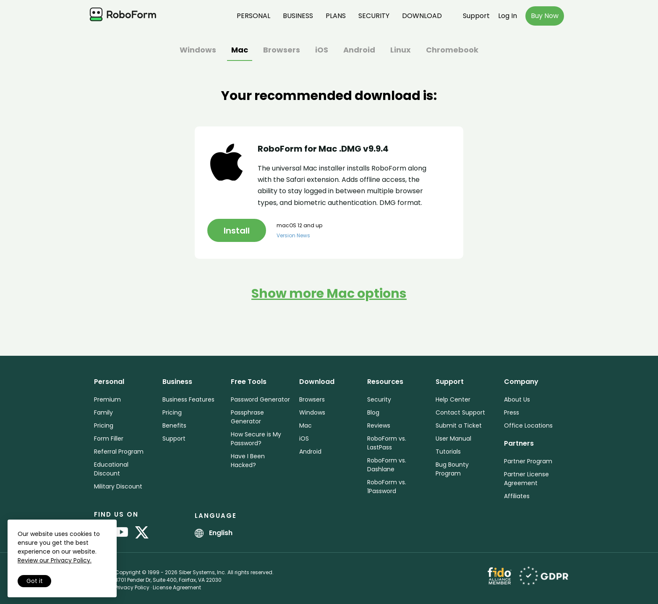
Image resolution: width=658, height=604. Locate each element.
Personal (253, 16)
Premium (107, 399)
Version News (293, 235)
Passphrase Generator (247, 416)
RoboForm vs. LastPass (386, 443)
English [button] (213, 533)
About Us (517, 399)
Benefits (174, 425)
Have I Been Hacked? (248, 460)
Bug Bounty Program (452, 469)
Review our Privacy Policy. (54, 560)
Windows (198, 50)
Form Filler (108, 438)
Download (422, 16)
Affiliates (517, 496)
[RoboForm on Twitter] (142, 533)
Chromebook (452, 50)
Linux (400, 50)
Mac (239, 50)
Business (298, 16)
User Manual (453, 438)
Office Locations (528, 425)
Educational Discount (111, 469)
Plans (336, 16)
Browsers (281, 50)
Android (359, 50)
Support (476, 16)
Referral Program (119, 451)
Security (373, 16)
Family (103, 412)
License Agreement (177, 587)
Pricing (103, 425)
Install (237, 230)
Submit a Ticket (459, 425)
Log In (507, 16)
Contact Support (460, 412)
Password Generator (260, 399)
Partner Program (528, 461)
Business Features (188, 399)
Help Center (453, 399)
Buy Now (545, 16)
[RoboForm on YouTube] (121, 533)
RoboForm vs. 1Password (386, 486)
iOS (321, 50)
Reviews (378, 425)
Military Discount (118, 486)
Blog (373, 412)
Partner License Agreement (526, 478)
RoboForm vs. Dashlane (386, 464)
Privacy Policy (132, 587)
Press (511, 412)
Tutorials (448, 451)
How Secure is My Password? (256, 438)
